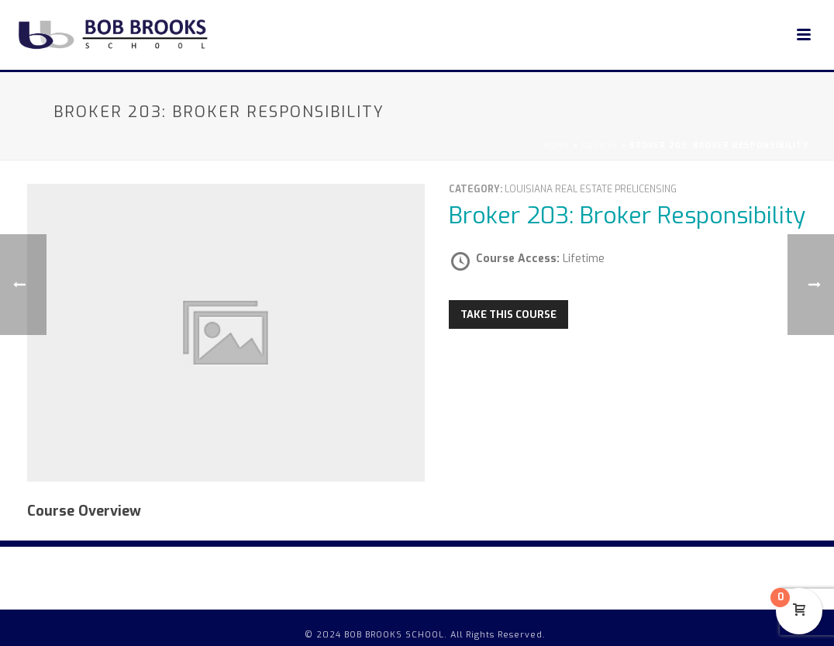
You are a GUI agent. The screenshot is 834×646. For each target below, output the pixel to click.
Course (599, 145)
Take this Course (508, 314)
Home (556, 145)
